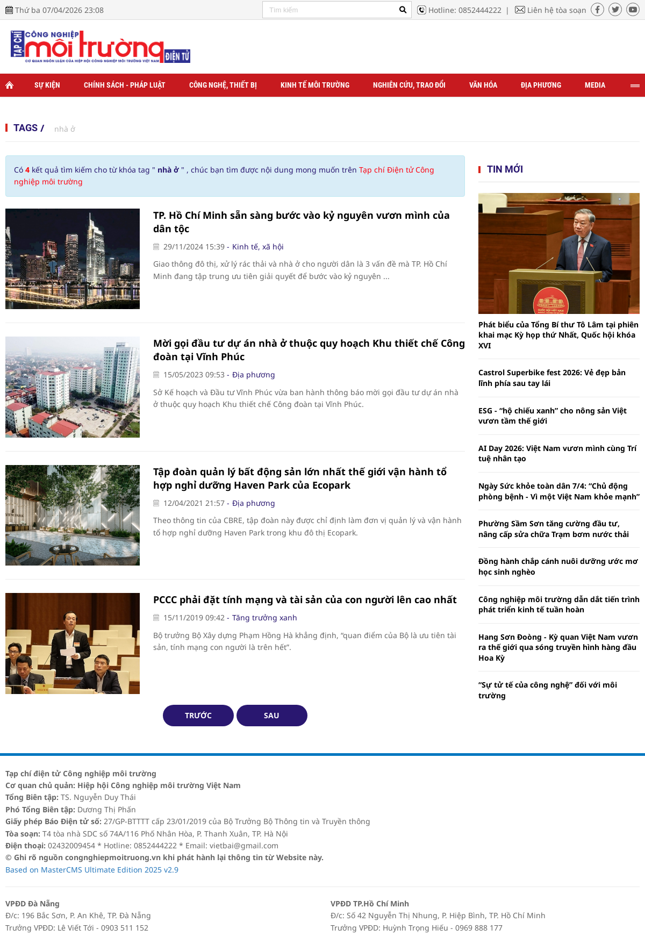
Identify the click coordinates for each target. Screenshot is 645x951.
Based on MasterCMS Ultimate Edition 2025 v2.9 (91, 869)
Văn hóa (483, 85)
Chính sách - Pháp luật (125, 85)
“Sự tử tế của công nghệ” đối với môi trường (547, 690)
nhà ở (64, 129)
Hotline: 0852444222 (464, 10)
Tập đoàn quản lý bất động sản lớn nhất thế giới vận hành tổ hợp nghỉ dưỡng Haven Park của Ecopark (300, 478)
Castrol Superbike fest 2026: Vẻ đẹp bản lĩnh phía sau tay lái (552, 377)
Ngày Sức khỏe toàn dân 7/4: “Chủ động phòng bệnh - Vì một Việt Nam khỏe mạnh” (559, 491)
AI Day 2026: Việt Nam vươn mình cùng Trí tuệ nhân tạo (557, 453)
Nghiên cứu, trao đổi (409, 85)
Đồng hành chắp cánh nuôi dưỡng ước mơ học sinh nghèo (558, 566)
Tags (25, 127)
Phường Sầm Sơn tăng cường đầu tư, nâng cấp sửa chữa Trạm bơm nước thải (553, 528)
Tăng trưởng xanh (264, 617)
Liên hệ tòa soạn (556, 10)
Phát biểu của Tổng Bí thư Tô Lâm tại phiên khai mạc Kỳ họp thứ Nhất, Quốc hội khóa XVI (558, 335)
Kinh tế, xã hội (258, 246)
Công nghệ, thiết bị (223, 85)
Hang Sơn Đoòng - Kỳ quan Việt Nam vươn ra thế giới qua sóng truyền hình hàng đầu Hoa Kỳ (558, 647)
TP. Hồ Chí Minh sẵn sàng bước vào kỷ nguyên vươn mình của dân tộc (301, 222)
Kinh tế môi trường (315, 85)
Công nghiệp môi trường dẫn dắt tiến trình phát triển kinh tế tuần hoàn (559, 604)
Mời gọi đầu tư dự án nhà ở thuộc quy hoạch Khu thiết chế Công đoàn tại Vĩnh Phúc (309, 350)
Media (595, 85)
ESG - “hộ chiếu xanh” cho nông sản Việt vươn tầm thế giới (552, 415)
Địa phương (541, 85)
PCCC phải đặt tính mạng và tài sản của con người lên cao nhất (305, 599)
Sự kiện (47, 85)
